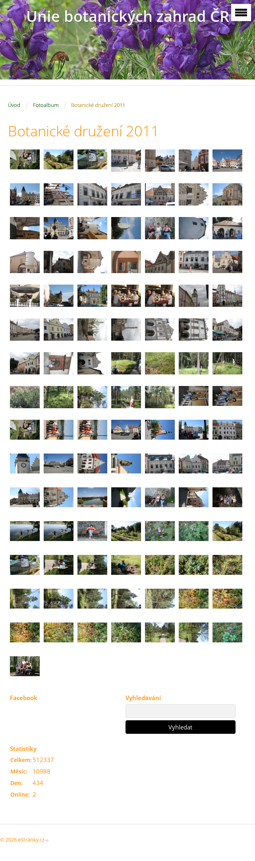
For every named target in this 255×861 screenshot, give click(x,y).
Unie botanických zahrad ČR (127, 16)
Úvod (14, 105)
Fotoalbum (45, 105)
